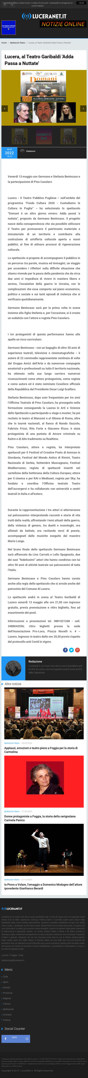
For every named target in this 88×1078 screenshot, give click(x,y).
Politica (6, 1020)
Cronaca (7, 1014)
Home (4, 43)
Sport (5, 982)
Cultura (6, 1003)
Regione (7, 998)
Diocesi (6, 987)
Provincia (7, 993)
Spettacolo (8, 1009)
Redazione (30, 151)
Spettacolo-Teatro (17, 43)
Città (5, 976)
